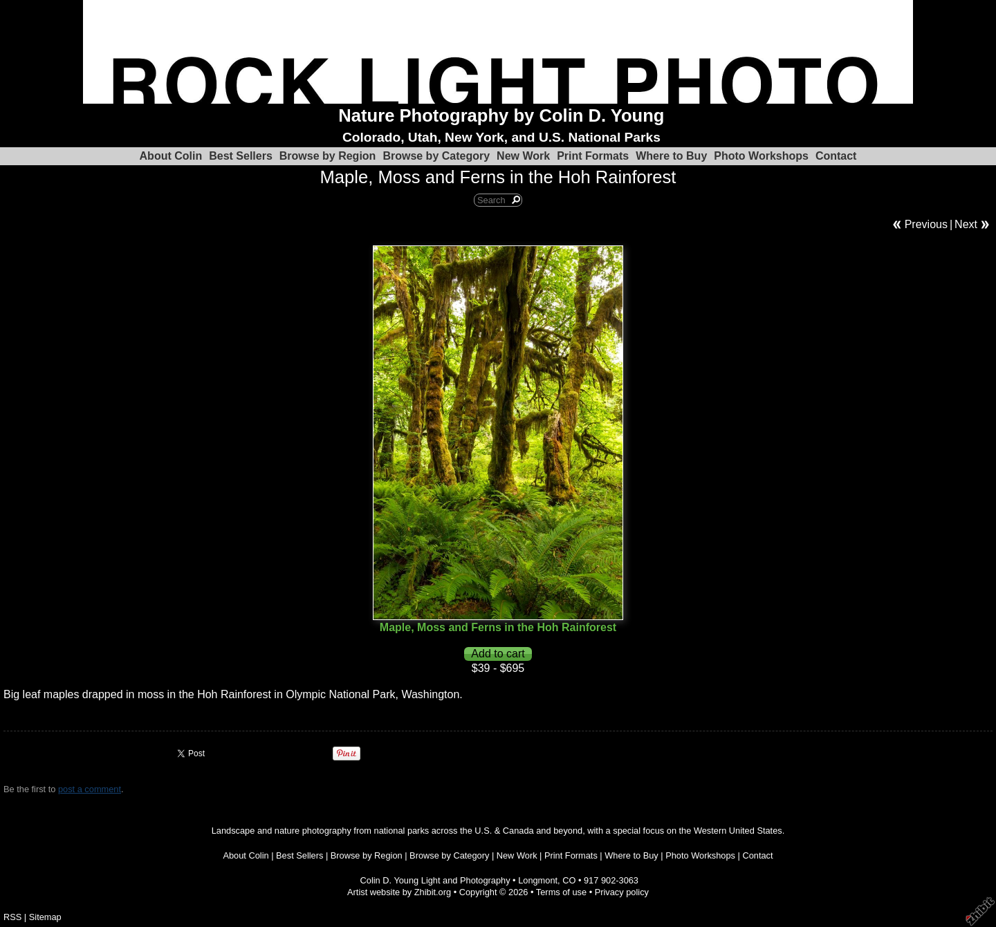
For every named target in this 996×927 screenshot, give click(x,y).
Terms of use (561, 892)
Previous (926, 224)
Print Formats (593, 156)
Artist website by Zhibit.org (399, 892)
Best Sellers (241, 156)
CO (568, 880)
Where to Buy (671, 156)
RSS (12, 917)
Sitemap (45, 917)
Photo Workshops (761, 156)
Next (965, 224)
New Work (523, 156)
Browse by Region (327, 156)
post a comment (89, 789)
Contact (836, 156)
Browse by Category (436, 156)
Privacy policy (622, 892)
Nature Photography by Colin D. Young (501, 115)
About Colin (171, 156)
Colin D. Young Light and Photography (435, 880)
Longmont (537, 880)
